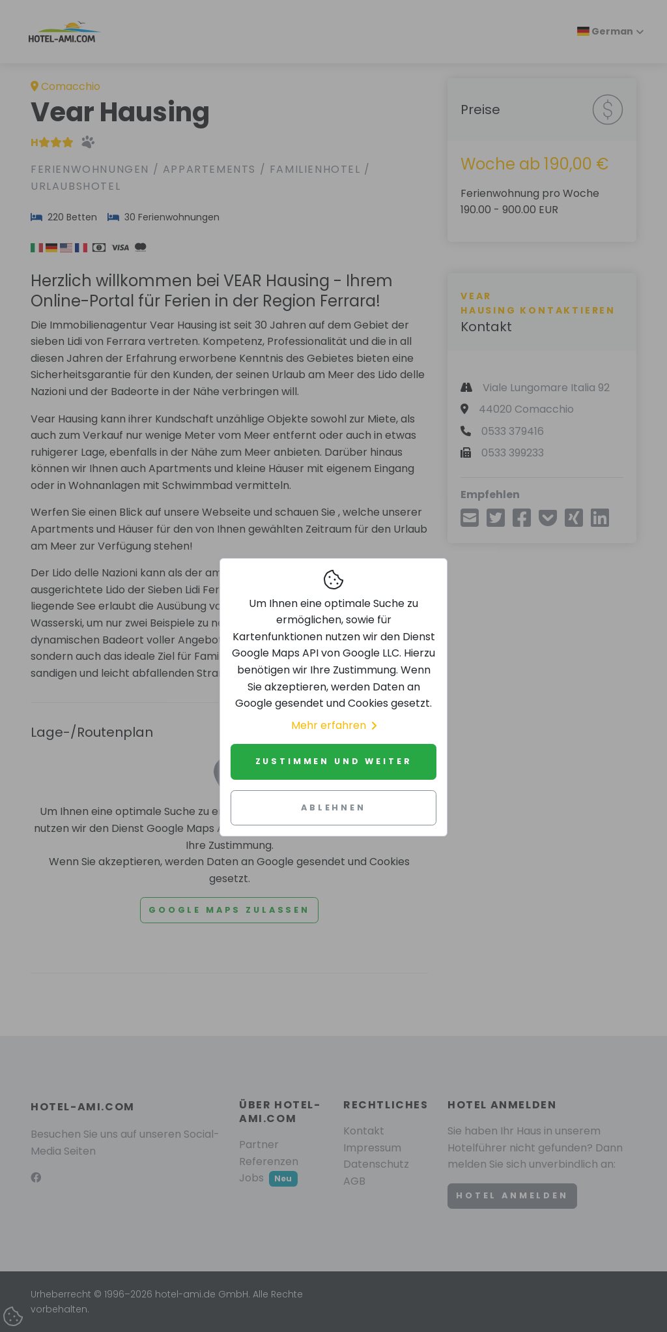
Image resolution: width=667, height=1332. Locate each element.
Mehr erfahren (333, 725)
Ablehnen (333, 807)
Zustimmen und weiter (333, 761)
